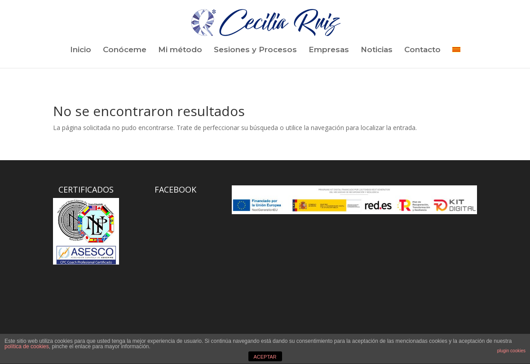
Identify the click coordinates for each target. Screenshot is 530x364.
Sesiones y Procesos (255, 50)
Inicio (80, 50)
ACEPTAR (264, 357)
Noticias (377, 50)
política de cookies (26, 346)
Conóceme (124, 50)
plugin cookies (511, 350)
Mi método (180, 50)
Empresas (329, 50)
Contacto (422, 50)
